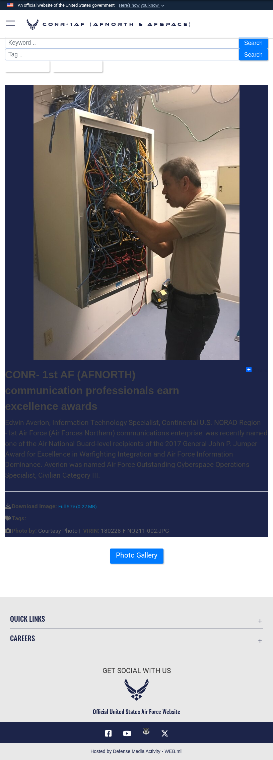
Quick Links (27, 618)
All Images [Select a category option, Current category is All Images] (24, 66)
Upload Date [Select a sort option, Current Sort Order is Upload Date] (75, 66)
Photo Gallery (136, 555)
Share (256, 369)
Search (253, 43)
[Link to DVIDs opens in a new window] (146, 731)
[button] (142, 5)
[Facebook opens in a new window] (108, 733)
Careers (22, 638)
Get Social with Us (137, 671)
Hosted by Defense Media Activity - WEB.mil (136, 751)
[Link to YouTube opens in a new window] (127, 733)
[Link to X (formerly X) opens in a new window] (165, 733)
